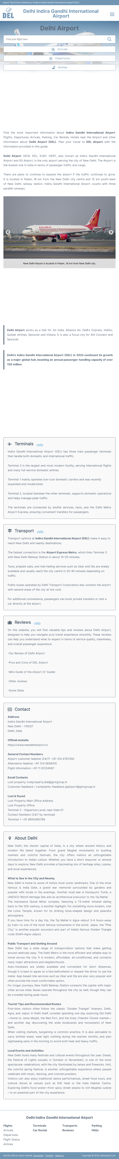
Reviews (68, 1130)
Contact (49, 1155)
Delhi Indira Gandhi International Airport (61, 13)
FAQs (95, 1130)
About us (59, 1155)
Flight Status (11, 1139)
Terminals (39, 1125)
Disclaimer (38, 1155)
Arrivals (8, 1130)
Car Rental (40, 1130)
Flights (7, 1125)
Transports (69, 1125)
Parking (97, 1125)
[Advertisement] (59, 103)
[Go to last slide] (8, 232)
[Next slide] (111, 232)
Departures (10, 1135)
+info (39, 445)
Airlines (8, 1144)
